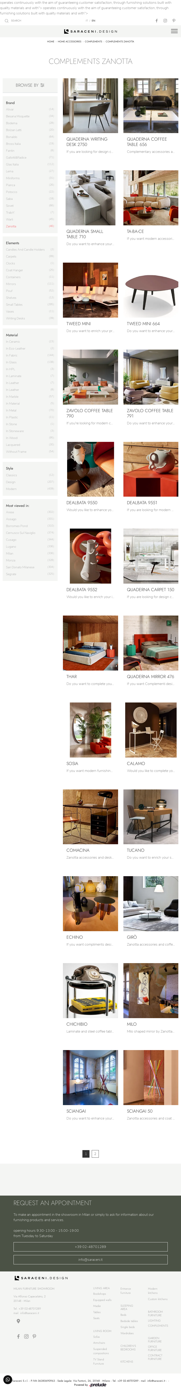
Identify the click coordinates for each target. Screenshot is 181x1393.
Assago (11, 519)
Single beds (128, 1327)
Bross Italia (13, 144)
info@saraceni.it (90, 1259)
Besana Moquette (17, 116)
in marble (12, 397)
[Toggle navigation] (174, 31)
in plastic (12, 417)
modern (11, 489)
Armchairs (99, 1343)
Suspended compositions (101, 1351)
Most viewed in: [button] (17, 506)
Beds (123, 1315)
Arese (10, 512)
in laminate (13, 376)
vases (10, 311)
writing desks (15, 318)
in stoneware (15, 431)
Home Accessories (69, 41)
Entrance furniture (126, 1291)
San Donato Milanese (20, 567)
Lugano (11, 547)
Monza (10, 560)
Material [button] (12, 335)
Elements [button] (12, 243)
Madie (97, 1306)
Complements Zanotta (120, 41)
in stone (11, 424)
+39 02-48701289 (90, 1246)
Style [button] (9, 468)
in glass (11, 362)
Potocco (11, 192)
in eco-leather (15, 348)
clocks (10, 263)
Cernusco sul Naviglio (20, 533)
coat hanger (14, 270)
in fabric (12, 355)
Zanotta (11, 226)
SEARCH (13, 21)
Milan (9, 553)
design (11, 482)
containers (13, 277)
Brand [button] (10, 103)
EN (93, 20)
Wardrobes (127, 1333)
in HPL (10, 369)
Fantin (10, 151)
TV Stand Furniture (98, 1361)
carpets (11, 256)
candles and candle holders (25, 250)
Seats (96, 1318)
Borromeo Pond (17, 526)
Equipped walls (102, 1300)
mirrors (11, 284)
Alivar (10, 109)
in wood (12, 438)
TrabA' (10, 213)
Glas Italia (12, 164)
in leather (12, 383)
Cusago (11, 540)
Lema (9, 171)
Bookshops (99, 1294)
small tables (14, 305)
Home (50, 41)
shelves (11, 298)
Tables (97, 1312)
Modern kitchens (153, 1291)
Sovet (10, 206)
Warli (9, 219)
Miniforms (13, 178)
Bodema (11, 123)
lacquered (13, 445)
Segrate (11, 574)
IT (87, 20)
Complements (93, 41)
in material (13, 403)
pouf (9, 291)
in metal (11, 410)
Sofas (96, 1337)
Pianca (10, 185)
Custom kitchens (157, 1299)
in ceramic (13, 342)
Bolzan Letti (13, 130)
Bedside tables (129, 1321)
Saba (9, 199)
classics (11, 475)
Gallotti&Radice (16, 157)
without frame (16, 452)
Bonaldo (11, 137)
